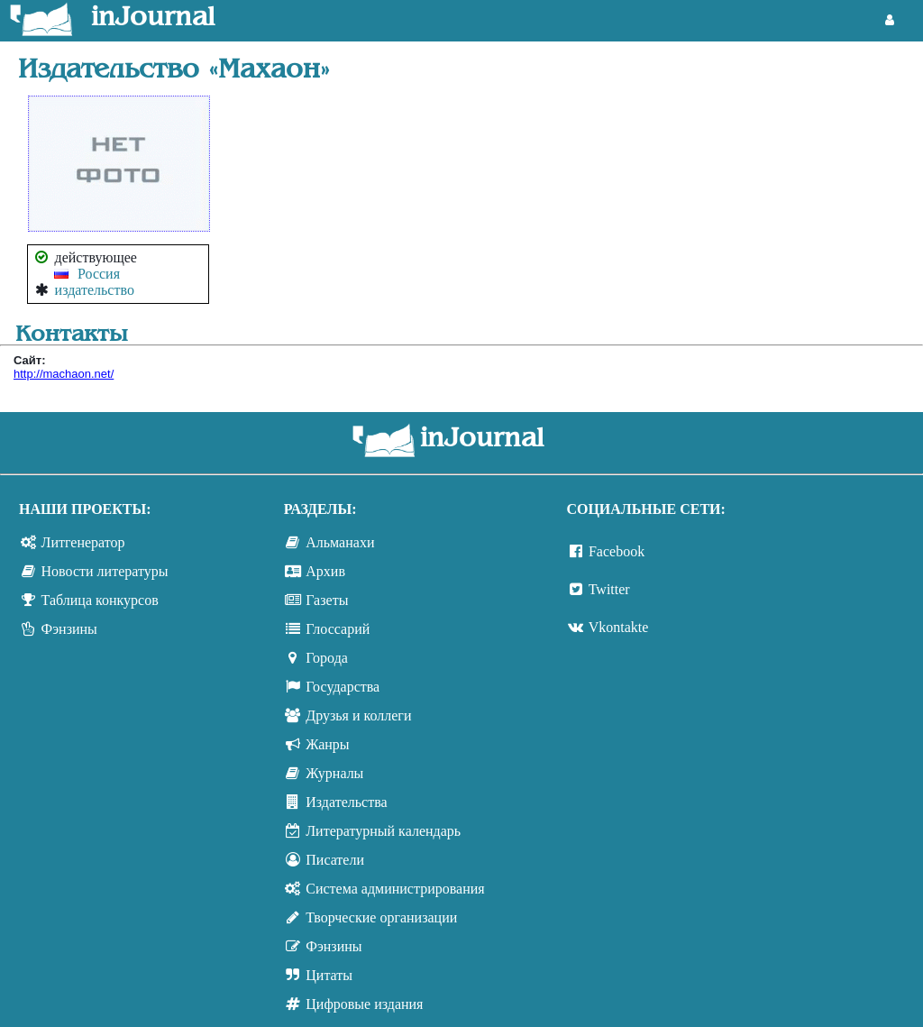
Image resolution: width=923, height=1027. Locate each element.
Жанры (327, 744)
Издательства (346, 802)
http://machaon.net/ (64, 374)
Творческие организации (381, 917)
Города (327, 657)
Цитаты (329, 975)
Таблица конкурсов (100, 600)
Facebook (616, 551)
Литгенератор (83, 542)
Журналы (334, 773)
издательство (94, 290)
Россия (99, 273)
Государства (342, 686)
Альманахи (340, 542)
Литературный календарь (383, 831)
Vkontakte (619, 627)
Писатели (335, 859)
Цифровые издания (364, 1004)
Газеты (327, 600)
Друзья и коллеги (358, 715)
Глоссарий (338, 629)
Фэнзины (69, 629)
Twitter (609, 589)
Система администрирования (395, 888)
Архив (325, 571)
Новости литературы (105, 571)
